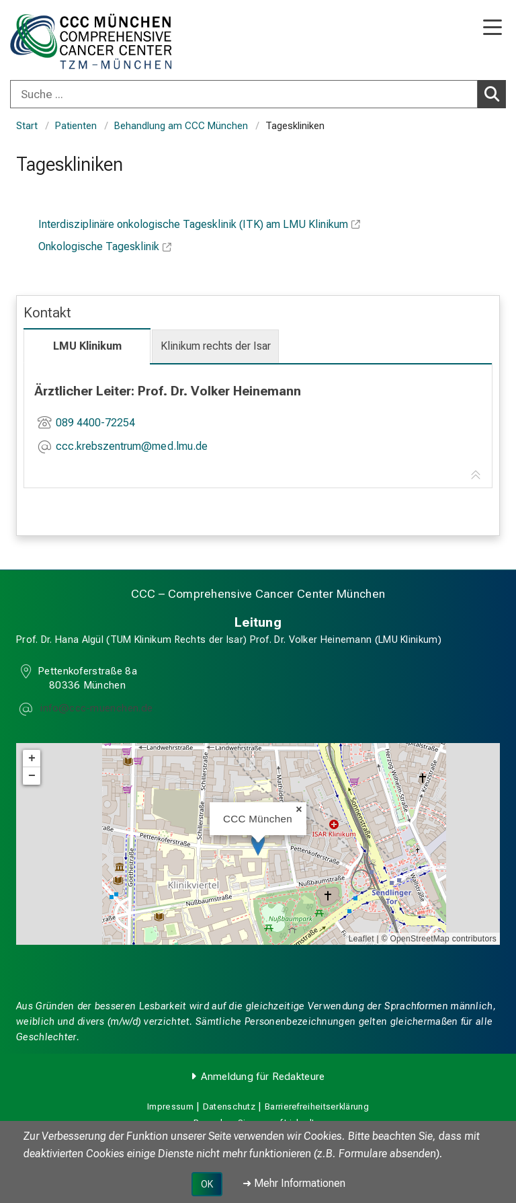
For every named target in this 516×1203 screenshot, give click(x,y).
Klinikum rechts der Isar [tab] (216, 346)
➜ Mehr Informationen (294, 1183)
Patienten (76, 126)
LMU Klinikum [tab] (87, 346)
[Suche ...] (244, 94)
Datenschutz (229, 1106)
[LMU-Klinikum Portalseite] (57, 41)
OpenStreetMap (419, 938)
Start (27, 126)
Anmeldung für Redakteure (263, 1077)
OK (207, 1184)
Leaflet (361, 938)
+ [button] (32, 758)
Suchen (495, 93)
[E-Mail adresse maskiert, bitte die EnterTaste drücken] (132, 447)
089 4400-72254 (95, 422)
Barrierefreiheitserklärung (317, 1106)
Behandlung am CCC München (181, 126)
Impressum (170, 1106)
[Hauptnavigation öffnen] (492, 28)
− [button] (32, 776)
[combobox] (258, 94)
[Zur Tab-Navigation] (475, 475)
